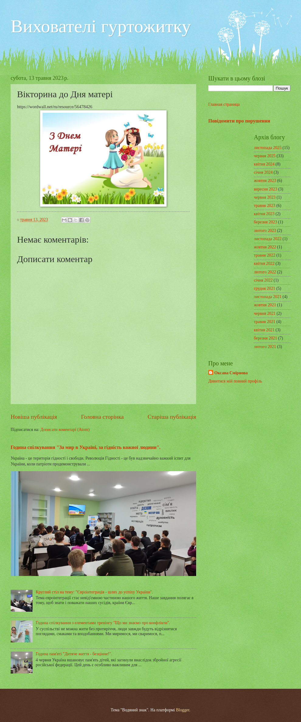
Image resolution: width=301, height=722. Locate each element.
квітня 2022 (264, 263)
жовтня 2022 (265, 247)
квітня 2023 (264, 214)
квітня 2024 (264, 164)
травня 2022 (264, 255)
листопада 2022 (268, 239)
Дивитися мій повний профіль (235, 381)
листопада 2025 (268, 147)
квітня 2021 (264, 330)
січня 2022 (263, 280)
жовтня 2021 (265, 305)
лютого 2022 (265, 272)
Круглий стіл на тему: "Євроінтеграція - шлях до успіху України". (94, 592)
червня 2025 (264, 156)
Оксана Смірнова (231, 373)
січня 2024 (263, 172)
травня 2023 (264, 205)
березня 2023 (265, 222)
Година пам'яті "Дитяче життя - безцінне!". (74, 654)
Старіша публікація (172, 417)
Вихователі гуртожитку (101, 26)
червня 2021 (264, 313)
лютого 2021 (265, 346)
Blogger (182, 710)
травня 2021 (264, 321)
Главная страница (224, 104)
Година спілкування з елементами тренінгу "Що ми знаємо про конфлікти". (103, 623)
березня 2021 (265, 338)
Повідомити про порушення (239, 120)
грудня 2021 (264, 288)
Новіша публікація (34, 417)
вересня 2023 (265, 189)
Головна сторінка (102, 417)
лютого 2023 (265, 230)
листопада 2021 (268, 296)
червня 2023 (264, 197)
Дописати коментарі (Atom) (65, 429)
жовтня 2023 (265, 180)
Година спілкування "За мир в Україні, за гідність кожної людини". (86, 447)
